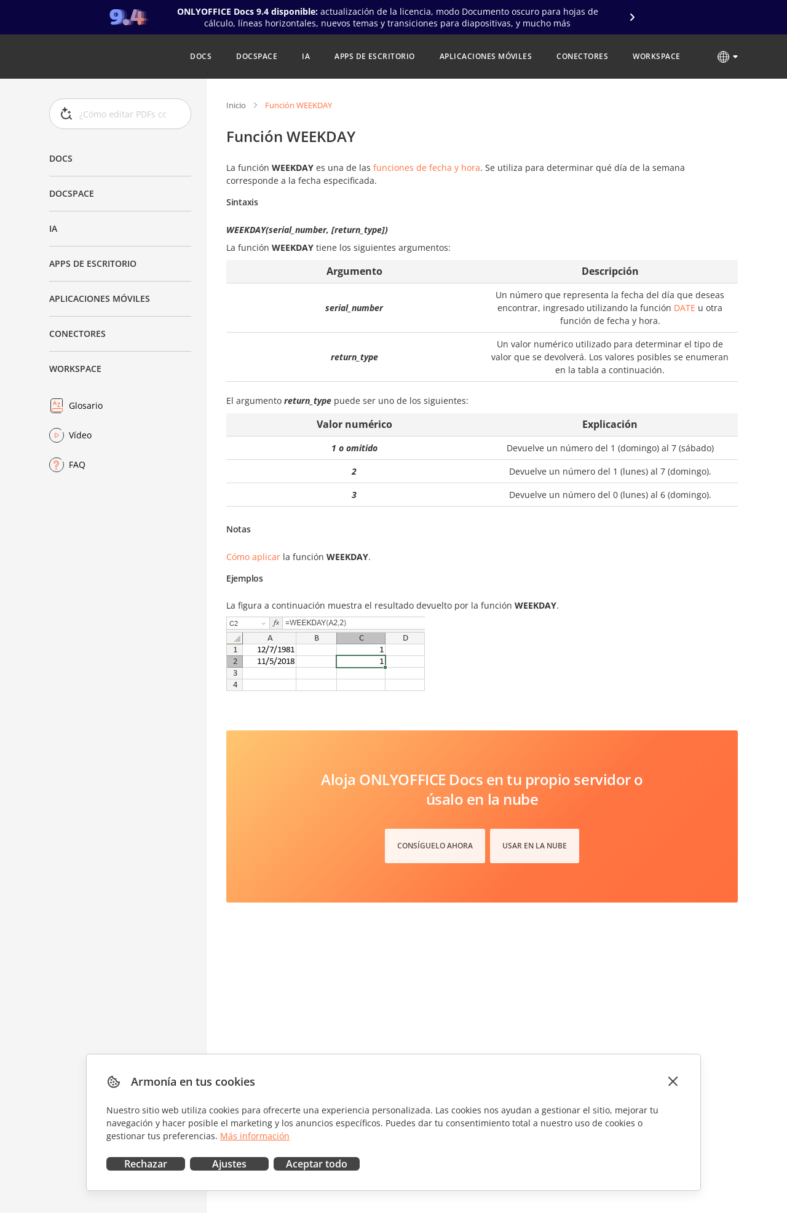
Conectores (77, 333)
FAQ (77, 464)
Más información (255, 1136)
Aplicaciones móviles (99, 298)
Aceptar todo (316, 1164)
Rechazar (145, 1164)
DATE (684, 308)
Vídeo (80, 435)
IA (53, 228)
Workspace (75, 368)
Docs (61, 158)
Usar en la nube (534, 845)
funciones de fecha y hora (426, 167)
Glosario (86, 405)
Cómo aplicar (253, 557)
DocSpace (71, 193)
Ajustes (229, 1164)
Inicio (236, 105)
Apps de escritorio (92, 263)
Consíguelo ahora (435, 845)
